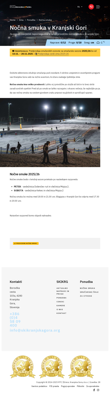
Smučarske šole (89, 292)
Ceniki (60, 302)
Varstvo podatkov (39, 386)
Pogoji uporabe (68, 386)
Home (12, 20)
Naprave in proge (63, 292)
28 (99, 382)
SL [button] (79, 7)
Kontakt (62, 313)
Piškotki (80, 386)
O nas (60, 309)
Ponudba (31, 20)
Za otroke (86, 296)
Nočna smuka (45, 20)
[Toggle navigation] (98, 6)
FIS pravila (54, 386)
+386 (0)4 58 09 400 (15, 319)
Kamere (61, 305)
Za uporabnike (92, 386)
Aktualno (62, 288)
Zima (21, 20)
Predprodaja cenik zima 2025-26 (52, 53)
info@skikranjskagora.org (16, 330)
